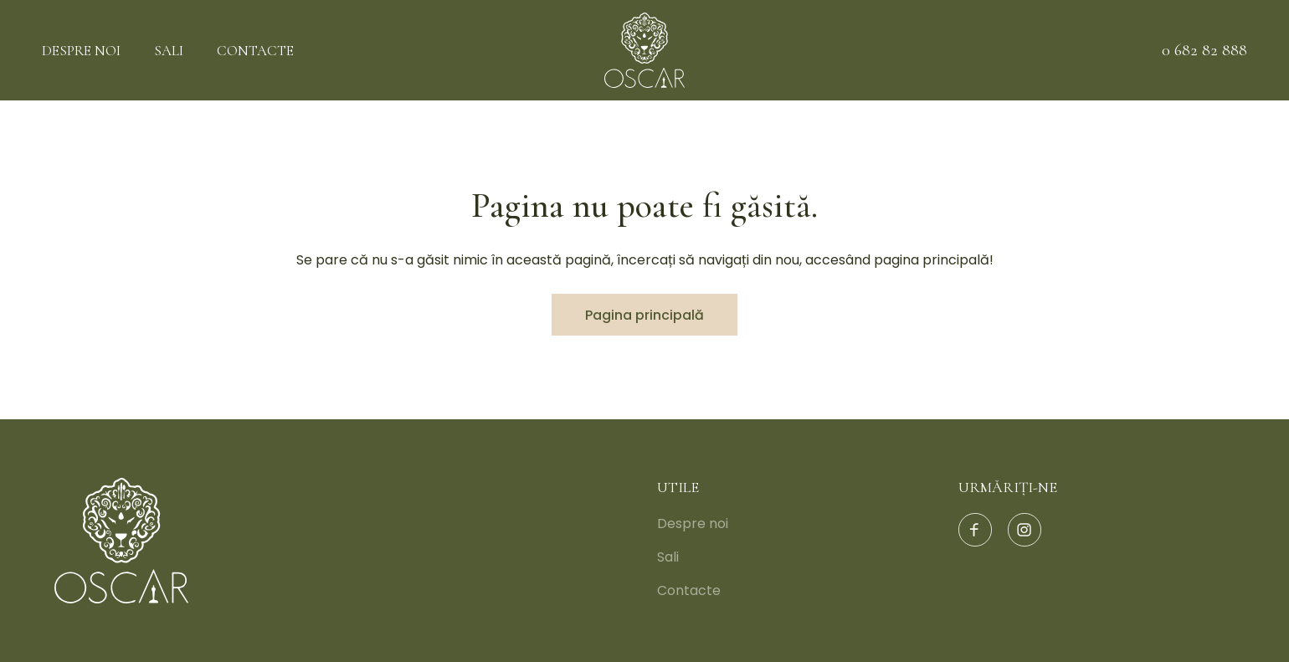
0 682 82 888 (1204, 50)
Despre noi (81, 50)
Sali (168, 50)
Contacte (255, 50)
